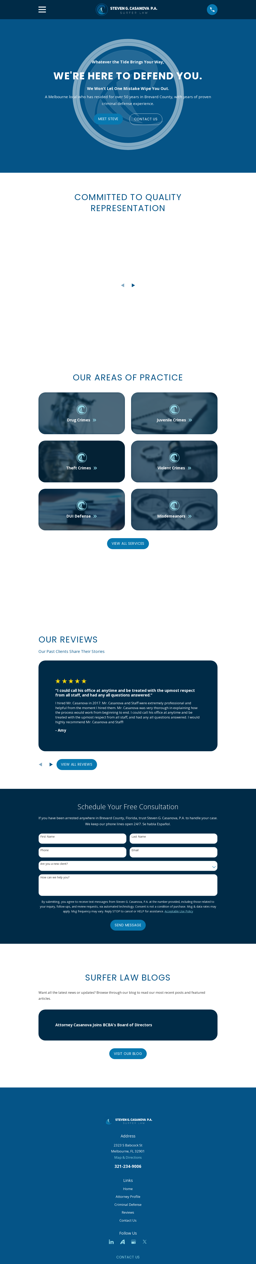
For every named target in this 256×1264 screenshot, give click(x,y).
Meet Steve (108, 119)
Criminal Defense (128, 1204)
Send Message (128, 925)
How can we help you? (54, 877)
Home (128, 1188)
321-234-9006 (127, 1166)
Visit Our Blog (128, 1053)
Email (135, 850)
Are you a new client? (54, 864)
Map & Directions (128, 1157)
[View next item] (133, 285)
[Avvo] (122, 1241)
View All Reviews (76, 764)
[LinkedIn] (111, 1241)
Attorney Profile (128, 1196)
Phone (44, 850)
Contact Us (146, 119)
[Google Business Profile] (133, 1241)
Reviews (128, 1212)
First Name (47, 836)
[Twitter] (144, 1241)
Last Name (139, 836)
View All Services (128, 543)
